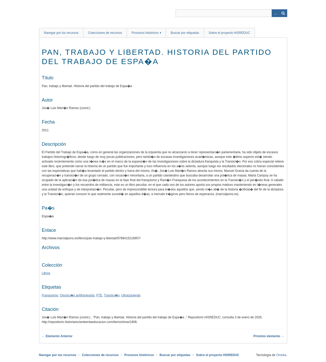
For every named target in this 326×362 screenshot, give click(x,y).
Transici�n (111, 295)
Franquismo (50, 295)
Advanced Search (275, 13)
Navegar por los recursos (61, 33)
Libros (46, 273)
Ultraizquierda (130, 295)
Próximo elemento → (268, 336)
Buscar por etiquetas (185, 33)
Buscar (283, 13)
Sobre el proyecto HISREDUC (229, 33)
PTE (99, 295)
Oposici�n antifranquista (77, 295)
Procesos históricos (145, 33)
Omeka (281, 355)
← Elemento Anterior (57, 336)
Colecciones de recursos (105, 33)
